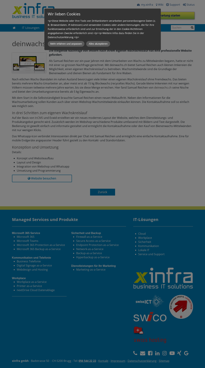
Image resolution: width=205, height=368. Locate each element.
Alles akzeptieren (98, 43)
